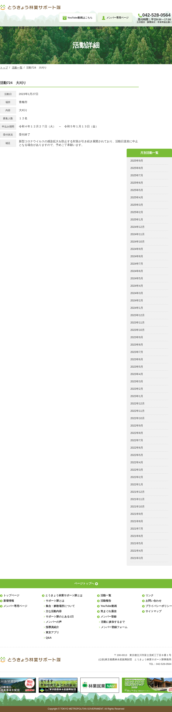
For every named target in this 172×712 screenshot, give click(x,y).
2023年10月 (137, 329)
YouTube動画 (109, 605)
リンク (149, 595)
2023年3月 (136, 381)
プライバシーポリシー (159, 605)
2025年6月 (136, 182)
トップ (4, 67)
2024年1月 (136, 307)
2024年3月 (136, 293)
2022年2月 (136, 477)
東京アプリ (52, 632)
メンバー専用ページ (15, 605)
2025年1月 (136, 219)
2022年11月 (137, 410)
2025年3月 (136, 204)
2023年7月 (136, 351)
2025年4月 (136, 197)
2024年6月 (136, 270)
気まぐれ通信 (108, 611)
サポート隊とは (55, 600)
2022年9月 (136, 425)
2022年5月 (136, 454)
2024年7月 (136, 263)
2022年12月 (137, 403)
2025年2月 (136, 212)
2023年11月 (137, 322)
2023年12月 (137, 315)
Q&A (49, 637)
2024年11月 (137, 234)
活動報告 (97, 27)
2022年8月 (136, 432)
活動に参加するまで (113, 621)
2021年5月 (136, 543)
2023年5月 (136, 366)
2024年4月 (136, 285)
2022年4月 (136, 462)
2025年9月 (136, 160)
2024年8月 (136, 256)
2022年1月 (136, 484)
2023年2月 (136, 388)
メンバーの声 (54, 621)
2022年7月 (136, 440)
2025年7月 (136, 175)
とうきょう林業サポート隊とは (25, 27)
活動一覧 (68, 27)
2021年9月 (136, 513)
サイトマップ (153, 611)
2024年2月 (136, 300)
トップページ (11, 595)
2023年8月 (136, 344)
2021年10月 (137, 506)
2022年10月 (137, 418)
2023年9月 (136, 337)
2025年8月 (136, 167)
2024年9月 (136, 248)
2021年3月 (136, 558)
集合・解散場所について (60, 605)
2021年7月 (136, 528)
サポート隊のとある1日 (60, 616)
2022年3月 (136, 469)
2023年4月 (136, 374)
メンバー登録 (128, 27)
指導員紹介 (52, 627)
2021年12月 (137, 491)
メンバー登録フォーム (114, 627)
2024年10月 (137, 241)
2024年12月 (137, 226)
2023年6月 (136, 359)
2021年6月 (136, 535)
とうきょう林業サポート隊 (30, 7)
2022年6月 (136, 447)
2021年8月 (136, 521)
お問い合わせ (163, 27)
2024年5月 (136, 278)
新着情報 (8, 600)
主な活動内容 (54, 611)
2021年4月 (136, 550)
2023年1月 (136, 396)
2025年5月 (136, 190)
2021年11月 (137, 499)
